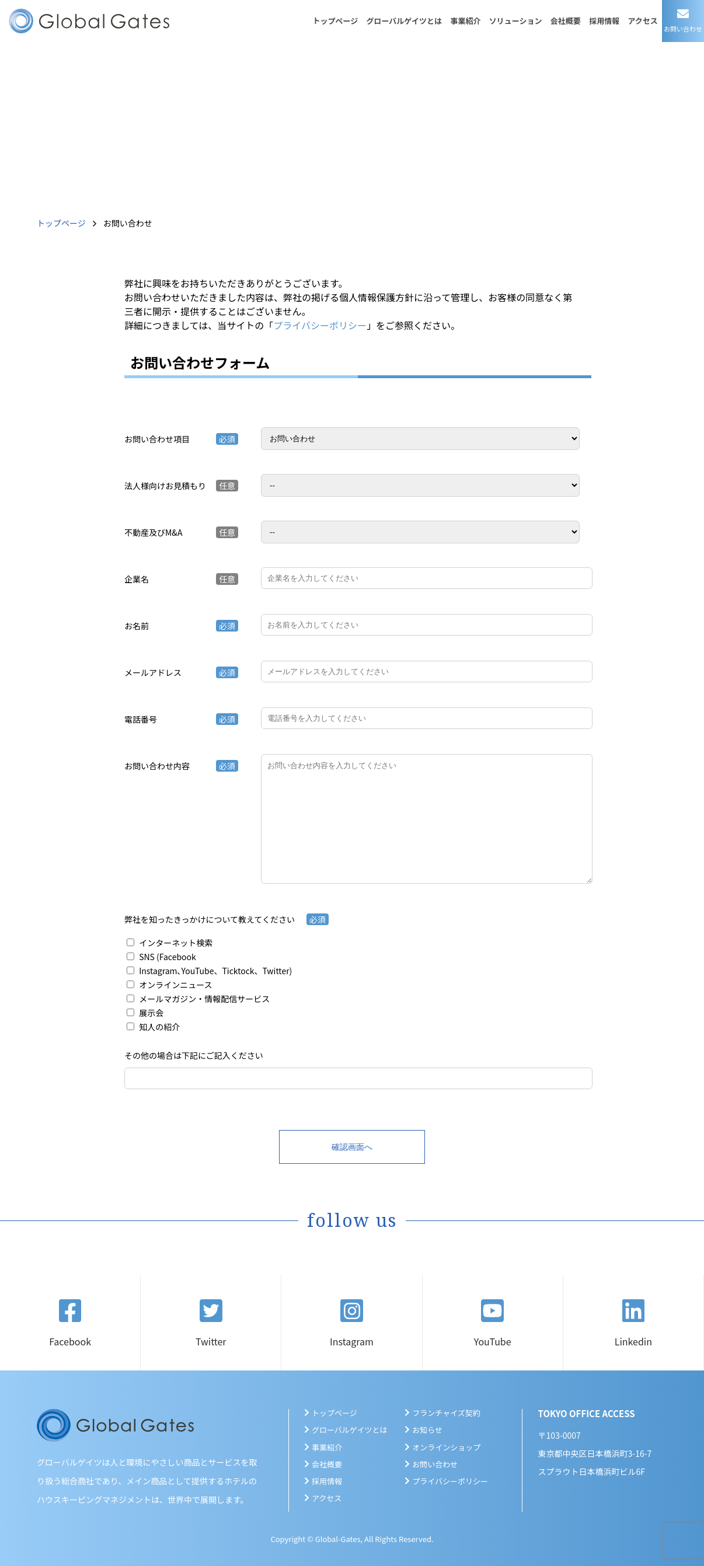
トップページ (335, 21)
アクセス (642, 21)
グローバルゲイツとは (404, 21)
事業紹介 (465, 21)
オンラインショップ (446, 1447)
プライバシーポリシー (320, 325)
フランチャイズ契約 (446, 1413)
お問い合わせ (435, 1464)
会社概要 (565, 21)
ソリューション (515, 21)
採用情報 (604, 21)
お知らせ (427, 1430)
